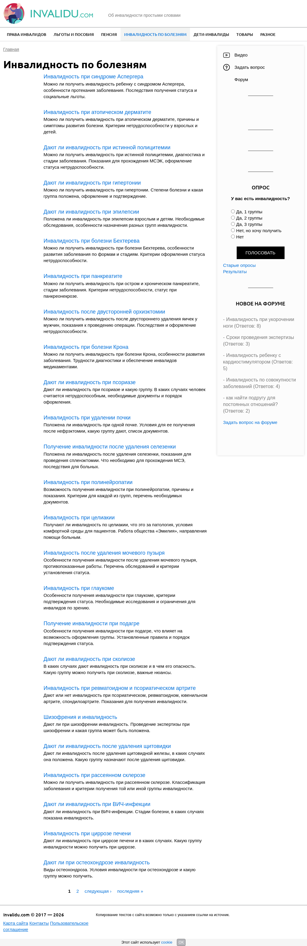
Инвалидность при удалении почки (87, 418)
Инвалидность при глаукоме (79, 588)
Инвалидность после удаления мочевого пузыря (104, 553)
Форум (241, 79)
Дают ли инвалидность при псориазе (90, 382)
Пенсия (109, 34)
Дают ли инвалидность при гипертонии (92, 183)
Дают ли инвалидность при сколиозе (89, 659)
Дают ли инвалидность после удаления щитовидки (107, 746)
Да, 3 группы (249, 224)
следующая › (98, 891)
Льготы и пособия (74, 34)
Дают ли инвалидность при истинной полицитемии (107, 147)
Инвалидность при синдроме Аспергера (94, 77)
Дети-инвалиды (211, 34)
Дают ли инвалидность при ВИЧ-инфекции (97, 804)
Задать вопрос (250, 67)
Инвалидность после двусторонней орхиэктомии (104, 312)
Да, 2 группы (249, 217)
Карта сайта (15, 923)
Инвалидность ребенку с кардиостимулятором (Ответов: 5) (258, 362)
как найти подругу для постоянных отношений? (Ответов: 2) (250, 404)
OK (181, 942)
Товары (244, 34)
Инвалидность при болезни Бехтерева (92, 241)
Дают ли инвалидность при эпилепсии (91, 212)
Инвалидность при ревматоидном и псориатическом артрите (120, 688)
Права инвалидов (26, 34)
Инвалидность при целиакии (79, 518)
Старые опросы (239, 265)
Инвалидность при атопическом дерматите (97, 112)
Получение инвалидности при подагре (91, 623)
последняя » (130, 891)
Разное (268, 34)
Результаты (235, 271)
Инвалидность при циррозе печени (87, 834)
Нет (240, 236)
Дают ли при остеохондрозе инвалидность (97, 863)
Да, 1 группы (249, 211)
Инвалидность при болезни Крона (86, 347)
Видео (241, 54)
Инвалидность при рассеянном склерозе (94, 775)
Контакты (39, 923)
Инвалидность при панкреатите (83, 276)
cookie (166, 942)
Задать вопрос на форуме (250, 422)
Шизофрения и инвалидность (80, 717)
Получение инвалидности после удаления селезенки (110, 447)
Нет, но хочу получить (258, 230)
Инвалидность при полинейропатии (88, 482)
